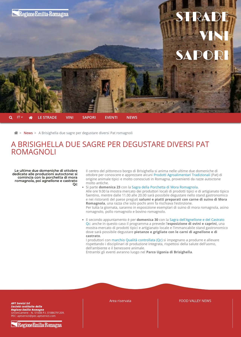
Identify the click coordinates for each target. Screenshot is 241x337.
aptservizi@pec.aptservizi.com (36, 316)
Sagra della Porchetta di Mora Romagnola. (165, 187)
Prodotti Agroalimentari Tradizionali (182, 175)
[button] (10, 118)
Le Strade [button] (47, 118)
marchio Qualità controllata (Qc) (137, 240)
